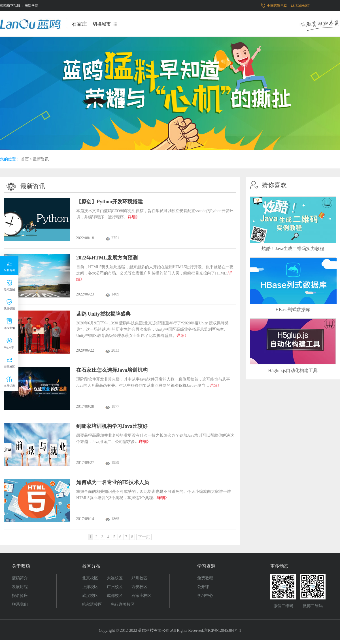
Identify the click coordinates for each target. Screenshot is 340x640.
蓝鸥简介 (20, 578)
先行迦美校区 (123, 604)
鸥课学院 (31, 6)
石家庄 (79, 24)
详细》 (134, 217)
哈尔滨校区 (92, 604)
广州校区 (115, 587)
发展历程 (20, 587)
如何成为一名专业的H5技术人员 (112, 482)
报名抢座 (20, 595)
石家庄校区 (141, 595)
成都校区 (115, 595)
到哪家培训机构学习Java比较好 (112, 426)
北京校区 (90, 578)
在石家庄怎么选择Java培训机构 (112, 370)
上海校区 (90, 587)
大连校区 (115, 578)
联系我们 (20, 604)
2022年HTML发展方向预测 (107, 258)
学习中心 (205, 595)
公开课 (203, 587)
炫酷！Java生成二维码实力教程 (293, 248)
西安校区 (139, 587)
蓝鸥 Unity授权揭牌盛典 (103, 314)
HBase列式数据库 (292, 309)
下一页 (144, 537)
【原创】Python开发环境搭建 (109, 201)
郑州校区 (139, 578)
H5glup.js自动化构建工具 (293, 370)
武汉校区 (90, 595)
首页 (25, 159)
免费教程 (205, 578)
